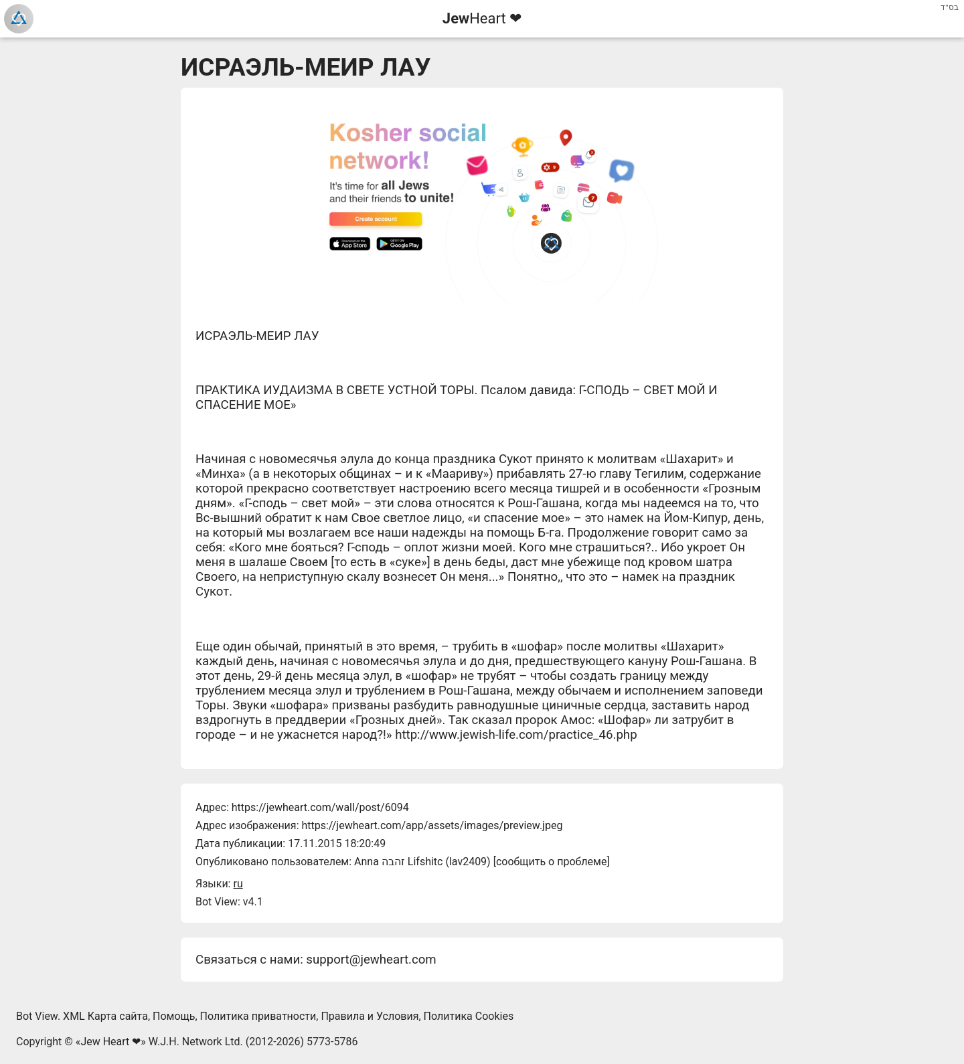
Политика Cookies (469, 1016)
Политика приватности (258, 1016)
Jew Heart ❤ (110, 1041)
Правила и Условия (369, 1016)
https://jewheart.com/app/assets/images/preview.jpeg (431, 825)
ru (237, 883)
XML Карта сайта (105, 1016)
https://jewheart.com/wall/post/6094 (320, 807)
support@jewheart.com (371, 959)
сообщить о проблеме (551, 861)
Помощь (174, 1016)
